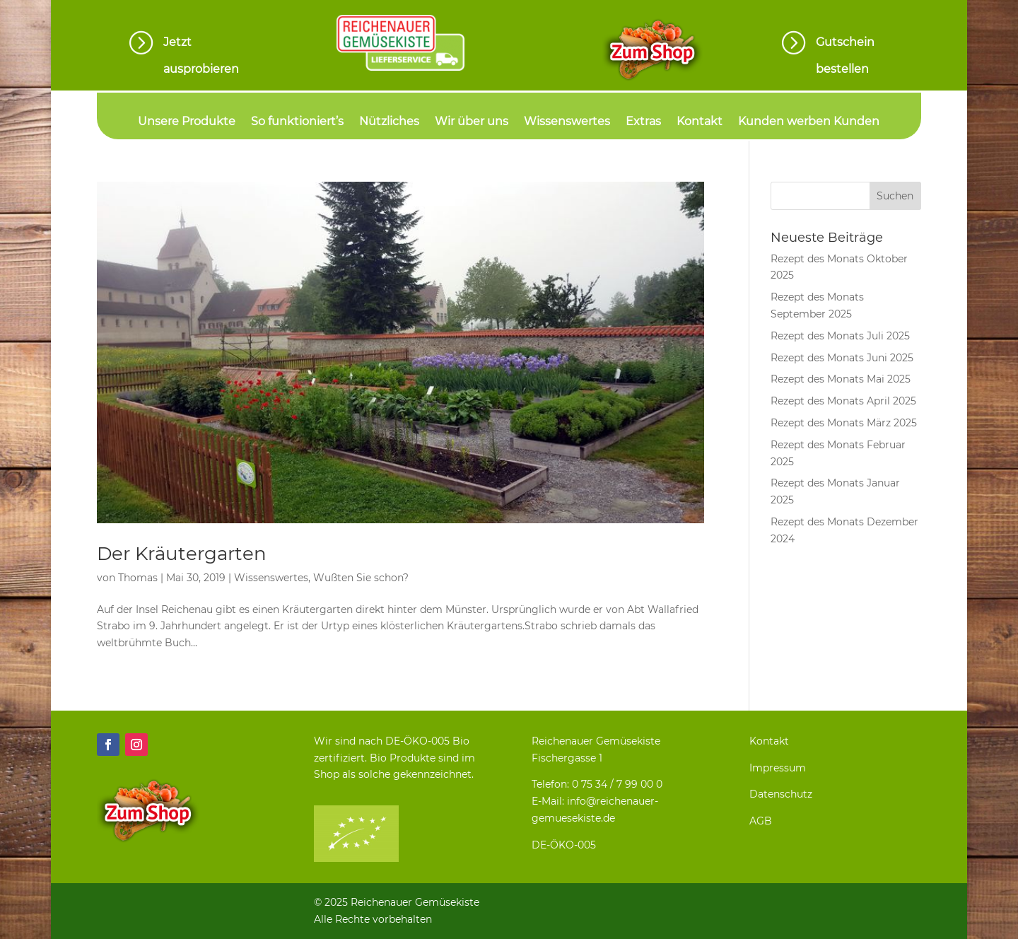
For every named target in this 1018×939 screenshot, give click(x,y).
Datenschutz (780, 794)
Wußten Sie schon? (361, 577)
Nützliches (389, 122)
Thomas (138, 577)
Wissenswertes (567, 122)
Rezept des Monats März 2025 (844, 422)
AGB (760, 821)
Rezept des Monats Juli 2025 (840, 335)
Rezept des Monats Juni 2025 (842, 357)
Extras (643, 122)
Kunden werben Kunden (808, 122)
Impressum (777, 768)
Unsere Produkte (186, 122)
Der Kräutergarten (182, 553)
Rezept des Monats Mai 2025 (841, 379)
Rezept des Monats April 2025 (843, 401)
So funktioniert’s (297, 122)
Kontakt (699, 122)
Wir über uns (471, 122)
